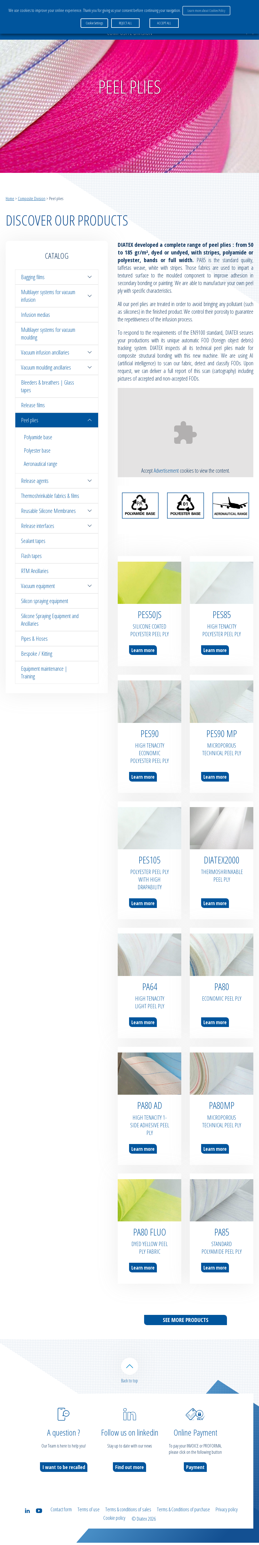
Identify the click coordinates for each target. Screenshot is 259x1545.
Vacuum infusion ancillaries (56, 352)
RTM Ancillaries (35, 571)
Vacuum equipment (56, 586)
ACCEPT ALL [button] (162, 19)
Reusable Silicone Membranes (56, 511)
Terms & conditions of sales (128, 1515)
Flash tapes (31, 556)
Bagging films (56, 277)
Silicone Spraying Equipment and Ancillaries (50, 619)
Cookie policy (114, 1521)
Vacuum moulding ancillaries (56, 367)
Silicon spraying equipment (44, 601)
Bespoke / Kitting (36, 653)
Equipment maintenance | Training (44, 672)
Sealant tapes (33, 541)
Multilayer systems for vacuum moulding (48, 333)
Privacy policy (227, 1515)
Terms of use (88, 1515)
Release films (33, 405)
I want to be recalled (63, 1472)
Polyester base (37, 450)
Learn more (143, 650)
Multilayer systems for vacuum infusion (56, 296)
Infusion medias (35, 315)
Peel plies (56, 420)
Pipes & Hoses (34, 638)
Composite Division (31, 198)
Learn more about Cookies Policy (205, 8)
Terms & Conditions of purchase (183, 1515)
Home (10, 198)
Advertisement (166, 470)
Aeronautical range (40, 464)
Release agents (56, 481)
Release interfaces (56, 526)
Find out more (129, 1472)
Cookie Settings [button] (94, 19)
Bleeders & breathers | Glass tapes (47, 386)
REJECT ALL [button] (123, 19)
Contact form (61, 1515)
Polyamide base (38, 437)
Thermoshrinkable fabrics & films (50, 496)
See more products (186, 1320)
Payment (195, 1472)
